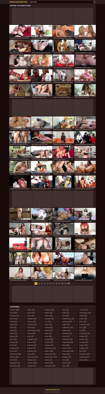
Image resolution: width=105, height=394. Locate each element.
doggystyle (15, 363)
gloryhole (32, 351)
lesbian (49, 339)
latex (49, 333)
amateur (15, 310)
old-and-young (68, 319)
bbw (14, 330)
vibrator (84, 339)
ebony (32, 310)
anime (14, 319)
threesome (85, 325)
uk (83, 330)
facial (32, 328)
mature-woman (51, 357)
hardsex (32, 366)
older (66, 325)
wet (83, 351)
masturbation (51, 348)
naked (49, 360)
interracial (50, 310)
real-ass (67, 348)
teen (84, 322)
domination (15, 366)
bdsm (14, 333)
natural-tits (50, 366)
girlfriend (32, 345)
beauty (14, 336)
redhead (67, 357)
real (66, 345)
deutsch (15, 357)
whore (84, 360)
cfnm (14, 345)
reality (66, 354)
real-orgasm (68, 351)
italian (49, 313)
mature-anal (50, 354)
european (32, 319)
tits (83, 328)
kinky (49, 325)
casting (14, 342)
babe (14, 325)
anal (14, 313)
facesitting (33, 325)
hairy (32, 354)
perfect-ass (67, 339)
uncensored (85, 333)
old (66, 316)
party (66, 336)
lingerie (49, 342)
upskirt (84, 336)
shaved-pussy (86, 313)
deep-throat (16, 354)
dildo (14, 360)
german (32, 342)
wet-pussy (85, 354)
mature (49, 351)
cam (14, 339)
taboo (84, 316)
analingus (15, 316)
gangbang (33, 339)
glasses (32, 348)
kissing (49, 328)
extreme (32, 322)
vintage (84, 342)
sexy (66, 366)
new (66, 310)
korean (49, 330)
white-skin (85, 357)
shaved (84, 310)
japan (49, 316)
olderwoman (68, 328)
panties (66, 330)
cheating (15, 348)
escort (32, 313)
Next (69, 283)
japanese (50, 319)
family (32, 333)
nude (66, 313)
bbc (13, 328)
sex (66, 360)
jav (48, 322)
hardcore (33, 363)
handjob (32, 360)
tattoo (84, 319)
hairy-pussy (33, 357)
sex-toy (66, 363)
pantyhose (67, 333)
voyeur (84, 345)
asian (14, 322)
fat (31, 336)
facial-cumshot (34, 330)
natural (49, 363)
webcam (84, 348)
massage (49, 345)
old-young (67, 322)
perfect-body (68, 342)
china (14, 351)
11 (65, 283)
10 (62, 283)
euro (31, 316)
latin (49, 336)
